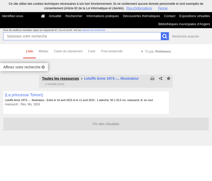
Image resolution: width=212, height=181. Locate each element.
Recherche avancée (185, 36)
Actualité (55, 16)
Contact (169, 16)
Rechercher (74, 16)
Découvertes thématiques (141, 16)
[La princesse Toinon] (24, 95)
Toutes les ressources (60, 78)
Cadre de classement (68, 51)
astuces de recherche (93, 30)
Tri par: (158, 51)
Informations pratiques (102, 16)
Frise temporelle (112, 51)
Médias (43, 51)
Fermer (163, 8)
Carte (91, 51)
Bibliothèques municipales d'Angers (184, 24)
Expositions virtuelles (194, 16)
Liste (29, 51)
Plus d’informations (139, 8)
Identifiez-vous (12, 16)
